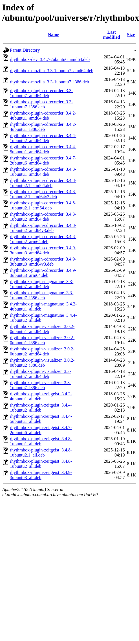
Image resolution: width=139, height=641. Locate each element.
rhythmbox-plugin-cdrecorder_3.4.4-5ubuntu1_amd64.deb (43, 149)
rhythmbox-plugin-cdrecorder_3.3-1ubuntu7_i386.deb (41, 104)
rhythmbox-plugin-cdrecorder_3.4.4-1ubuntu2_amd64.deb (43, 138)
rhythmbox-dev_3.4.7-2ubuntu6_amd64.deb (50, 59)
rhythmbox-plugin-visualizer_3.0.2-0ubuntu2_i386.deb (42, 363)
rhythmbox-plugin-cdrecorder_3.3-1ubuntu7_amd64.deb (41, 93)
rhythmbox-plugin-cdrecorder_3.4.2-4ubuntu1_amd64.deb (43, 115)
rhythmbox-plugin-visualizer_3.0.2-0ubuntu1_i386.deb (42, 340)
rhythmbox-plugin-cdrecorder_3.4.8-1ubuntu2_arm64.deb (43, 239)
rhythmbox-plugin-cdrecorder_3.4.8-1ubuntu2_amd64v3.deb (43, 228)
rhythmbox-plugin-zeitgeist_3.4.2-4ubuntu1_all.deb (41, 396)
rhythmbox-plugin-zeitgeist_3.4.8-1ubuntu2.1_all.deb (41, 452)
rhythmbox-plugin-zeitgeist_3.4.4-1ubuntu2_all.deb (41, 407)
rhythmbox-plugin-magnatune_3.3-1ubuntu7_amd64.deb (41, 284)
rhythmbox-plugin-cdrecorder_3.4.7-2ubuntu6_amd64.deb (43, 160)
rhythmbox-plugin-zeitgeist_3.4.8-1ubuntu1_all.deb (41, 441)
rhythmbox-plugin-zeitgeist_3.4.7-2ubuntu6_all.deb (41, 430)
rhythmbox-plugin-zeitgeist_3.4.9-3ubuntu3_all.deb (41, 475)
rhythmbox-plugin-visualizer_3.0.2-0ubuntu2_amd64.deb (42, 351)
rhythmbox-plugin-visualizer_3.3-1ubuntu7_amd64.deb (40, 374)
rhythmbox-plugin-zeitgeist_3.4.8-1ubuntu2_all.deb (41, 464)
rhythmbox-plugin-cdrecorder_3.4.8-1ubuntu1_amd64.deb (43, 172)
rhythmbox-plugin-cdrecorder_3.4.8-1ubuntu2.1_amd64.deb (43, 183)
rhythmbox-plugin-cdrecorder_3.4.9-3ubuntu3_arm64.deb (43, 273)
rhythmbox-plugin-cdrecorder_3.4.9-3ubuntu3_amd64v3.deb (43, 261)
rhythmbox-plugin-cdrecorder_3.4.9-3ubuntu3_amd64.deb (43, 250)
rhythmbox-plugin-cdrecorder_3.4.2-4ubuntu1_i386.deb (43, 127)
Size (131, 34)
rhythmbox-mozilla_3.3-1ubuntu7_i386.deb (49, 81)
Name (53, 34)
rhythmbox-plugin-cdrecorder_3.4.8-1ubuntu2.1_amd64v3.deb (43, 194)
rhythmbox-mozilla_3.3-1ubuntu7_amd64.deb (51, 70)
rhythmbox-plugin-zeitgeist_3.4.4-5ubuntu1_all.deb (41, 419)
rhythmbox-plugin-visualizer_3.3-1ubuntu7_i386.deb (40, 385)
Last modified (111, 35)
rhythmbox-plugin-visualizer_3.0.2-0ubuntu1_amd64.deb (42, 329)
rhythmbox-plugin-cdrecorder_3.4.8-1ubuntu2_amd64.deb (43, 217)
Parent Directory (25, 50)
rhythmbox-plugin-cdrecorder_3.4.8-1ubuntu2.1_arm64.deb (43, 205)
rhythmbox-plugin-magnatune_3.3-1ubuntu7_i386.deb (41, 295)
